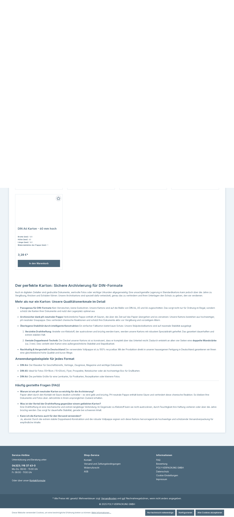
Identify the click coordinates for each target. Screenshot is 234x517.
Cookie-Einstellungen (167, 475)
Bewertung (161, 463)
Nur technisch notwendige (160, 512)
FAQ (158, 460)
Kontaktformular (37, 480)
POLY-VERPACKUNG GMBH (170, 467)
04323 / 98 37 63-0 (24, 465)
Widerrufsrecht (91, 467)
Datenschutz (162, 471)
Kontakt (88, 460)
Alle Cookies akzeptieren (210, 512)
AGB (86, 471)
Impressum (161, 479)
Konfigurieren (185, 512)
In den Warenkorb (39, 269)
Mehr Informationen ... (101, 512)
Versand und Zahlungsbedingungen (102, 463)
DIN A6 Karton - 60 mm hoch (37, 234)
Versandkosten (109, 498)
